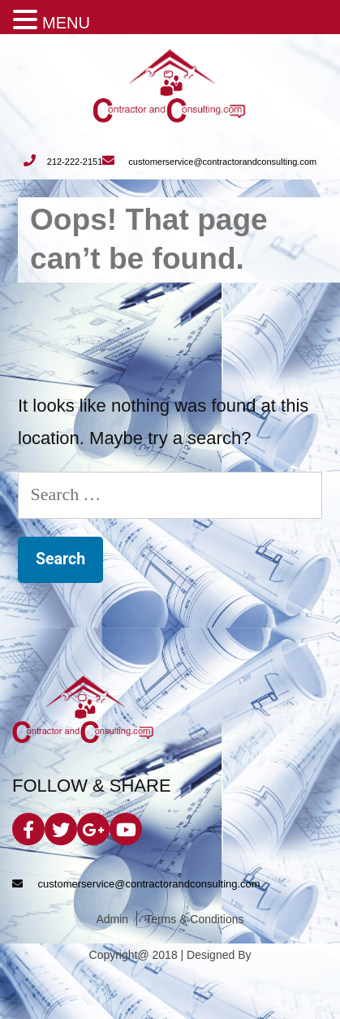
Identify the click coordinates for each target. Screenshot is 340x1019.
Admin (112, 919)
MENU (66, 23)
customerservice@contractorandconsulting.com (209, 161)
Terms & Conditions (194, 919)
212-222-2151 (63, 161)
